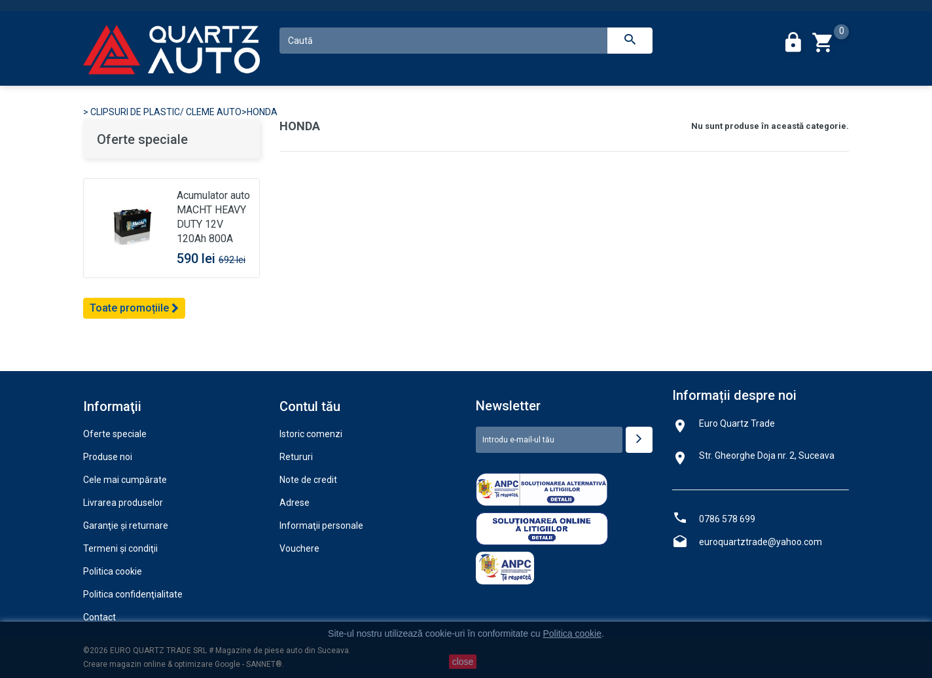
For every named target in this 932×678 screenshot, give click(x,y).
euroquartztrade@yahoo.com (760, 542)
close (463, 661)
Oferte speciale (142, 139)
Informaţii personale (321, 525)
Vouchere (299, 548)
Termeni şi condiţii (120, 548)
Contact (99, 617)
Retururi (296, 457)
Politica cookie (112, 571)
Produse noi (107, 457)
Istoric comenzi (310, 434)
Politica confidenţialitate (133, 594)
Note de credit (308, 479)
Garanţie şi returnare (125, 525)
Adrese (294, 502)
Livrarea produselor (123, 502)
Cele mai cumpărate (125, 479)
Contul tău (309, 406)
